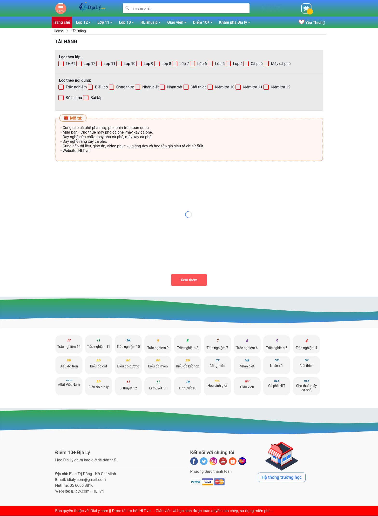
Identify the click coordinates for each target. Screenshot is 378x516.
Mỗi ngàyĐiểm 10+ (275, 8)
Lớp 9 (148, 64)
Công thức (124, 87)
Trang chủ (61, 22)
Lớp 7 (183, 64)
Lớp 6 (201, 64)
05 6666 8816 (81, 485)
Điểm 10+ (204, 23)
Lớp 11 (106, 23)
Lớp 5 (219, 64)
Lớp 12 (85, 23)
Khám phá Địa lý (236, 23)
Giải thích (198, 87)
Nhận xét (174, 87)
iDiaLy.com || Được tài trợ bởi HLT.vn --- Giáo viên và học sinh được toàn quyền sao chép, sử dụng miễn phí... (181, 511)
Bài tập (80, 98)
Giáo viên (178, 23)
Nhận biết (150, 87)
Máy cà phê (280, 64)
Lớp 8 (166, 64)
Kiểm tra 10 (224, 87)
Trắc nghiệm (76, 87)
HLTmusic (152, 23)
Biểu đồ (101, 87)
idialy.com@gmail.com (86, 480)
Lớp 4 (237, 64)
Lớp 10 (127, 23)
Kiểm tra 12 (280, 87)
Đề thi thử (73, 98)
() (312, 23)
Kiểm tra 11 (252, 87)
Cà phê (256, 64)
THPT (70, 64)
